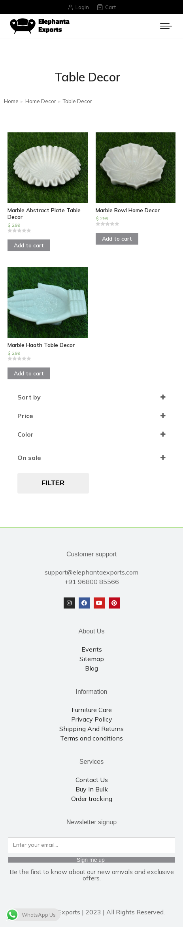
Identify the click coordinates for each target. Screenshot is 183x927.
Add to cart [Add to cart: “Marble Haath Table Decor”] (29, 373)
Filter (53, 483)
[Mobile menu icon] (166, 26)
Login (78, 7)
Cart (106, 7)
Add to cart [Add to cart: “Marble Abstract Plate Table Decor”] (29, 245)
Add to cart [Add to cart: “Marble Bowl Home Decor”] (117, 238)
